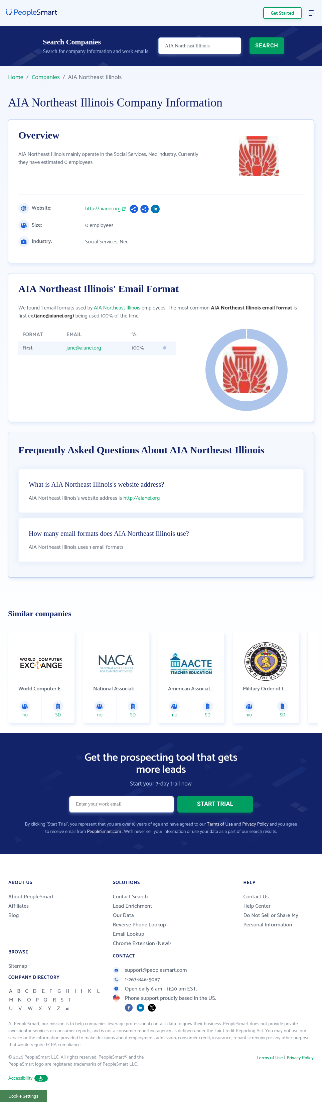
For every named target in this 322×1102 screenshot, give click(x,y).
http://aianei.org (103, 209)
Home (15, 77)
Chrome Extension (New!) (142, 943)
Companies (46, 77)
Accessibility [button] (28, 1078)
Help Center (257, 906)
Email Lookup (128, 934)
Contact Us (256, 896)
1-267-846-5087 (136, 979)
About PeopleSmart (30, 896)
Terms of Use (220, 824)
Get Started (282, 13)
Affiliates (18, 906)
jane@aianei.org (83, 348)
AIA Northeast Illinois (117, 307)
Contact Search (130, 896)
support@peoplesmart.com (150, 970)
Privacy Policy (255, 824)
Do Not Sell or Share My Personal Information (270, 920)
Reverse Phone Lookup (139, 924)
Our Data (123, 915)
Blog (13, 915)
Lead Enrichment (132, 906)
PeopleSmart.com (104, 832)
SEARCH (266, 45)
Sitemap (17, 966)
